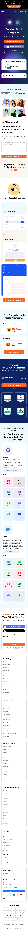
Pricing (5, 836)
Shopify (5, 755)
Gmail (4, 752)
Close (4, 675)
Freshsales (6, 670)
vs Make (5, 860)
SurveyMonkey (7, 810)
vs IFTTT (5, 862)
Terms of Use (16, 648)
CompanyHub (6, 673)
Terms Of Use (17, 928)
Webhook (5, 749)
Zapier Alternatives (8, 839)
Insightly (5, 667)
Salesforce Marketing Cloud (10, 733)
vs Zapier (5, 857)
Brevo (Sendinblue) (8, 717)
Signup (5, 848)
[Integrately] (2, 11)
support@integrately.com (10, 899)
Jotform (5, 798)
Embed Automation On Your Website (12, 876)
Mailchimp (5, 722)
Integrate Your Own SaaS (9, 873)
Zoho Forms (6, 821)
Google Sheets (7, 746)
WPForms (5, 812)
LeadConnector (7, 708)
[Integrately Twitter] (6, 894)
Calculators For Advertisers (10, 887)
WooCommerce (7, 760)
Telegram (5, 777)
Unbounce (6, 807)
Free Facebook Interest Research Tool (9, 883)
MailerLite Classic (7, 728)
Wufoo (5, 804)
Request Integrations (8, 842)
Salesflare (5, 681)
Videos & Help (6, 845)
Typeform (5, 801)
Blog (4, 834)
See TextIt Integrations (12, 552)
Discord (5, 769)
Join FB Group (14, 891)
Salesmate (6, 684)
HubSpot (5, 711)
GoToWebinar (6, 719)
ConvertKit (6, 731)
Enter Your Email (6, 636)
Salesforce (6, 661)
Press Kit (5, 850)
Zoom (4, 774)
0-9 (4, 909)
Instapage (5, 818)
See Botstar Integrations (12, 470)
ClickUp (5, 758)
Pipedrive (5, 678)
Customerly (6, 692)
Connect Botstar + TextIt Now (14, 300)
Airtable (5, 771)
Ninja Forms (6, 815)
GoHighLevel (6, 714)
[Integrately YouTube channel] (21, 894)
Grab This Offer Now (14, 6)
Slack (4, 763)
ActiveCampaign (7, 705)
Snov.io (5, 687)
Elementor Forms (7, 790)
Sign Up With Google (14, 47)
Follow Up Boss (7, 664)
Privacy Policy (10, 928)
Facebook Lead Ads (8, 703)
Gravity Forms (6, 793)
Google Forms (6, 796)
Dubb (4, 689)
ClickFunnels (6, 725)
